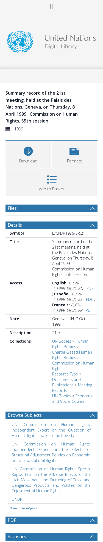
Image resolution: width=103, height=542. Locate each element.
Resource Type (65, 374)
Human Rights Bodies (70, 344)
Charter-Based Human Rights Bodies (72, 354)
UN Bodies (61, 341)
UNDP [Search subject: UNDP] (17, 499)
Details (15, 225)
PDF (90, 288)
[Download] (28, 154)
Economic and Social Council (72, 398)
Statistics (17, 537)
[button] (75, 154)
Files (12, 208)
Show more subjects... (24, 508)
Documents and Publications (66, 382)
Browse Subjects (25, 415)
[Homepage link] (52, 40)
